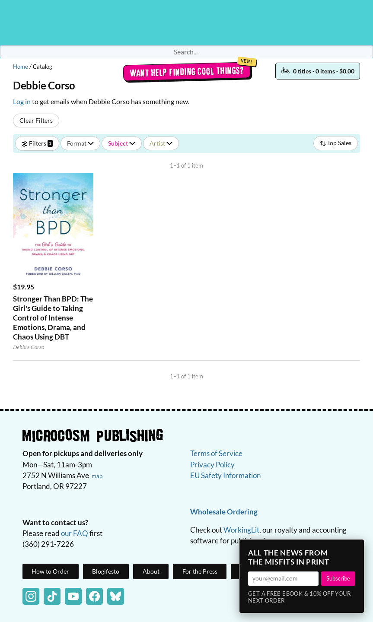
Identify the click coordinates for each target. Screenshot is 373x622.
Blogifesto (105, 571)
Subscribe (338, 578)
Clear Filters (36, 120)
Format (80, 143)
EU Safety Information (225, 475)
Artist (161, 143)
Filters (37, 143)
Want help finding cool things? (186, 72)
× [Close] (355, 548)
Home (20, 66)
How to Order (50, 571)
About (151, 571)
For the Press (199, 571)
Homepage (187, 22)
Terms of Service (216, 453)
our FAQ (74, 533)
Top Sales (335, 142)
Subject (121, 143)
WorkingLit (241, 529)
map (97, 476)
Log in (22, 101)
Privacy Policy (212, 464)
